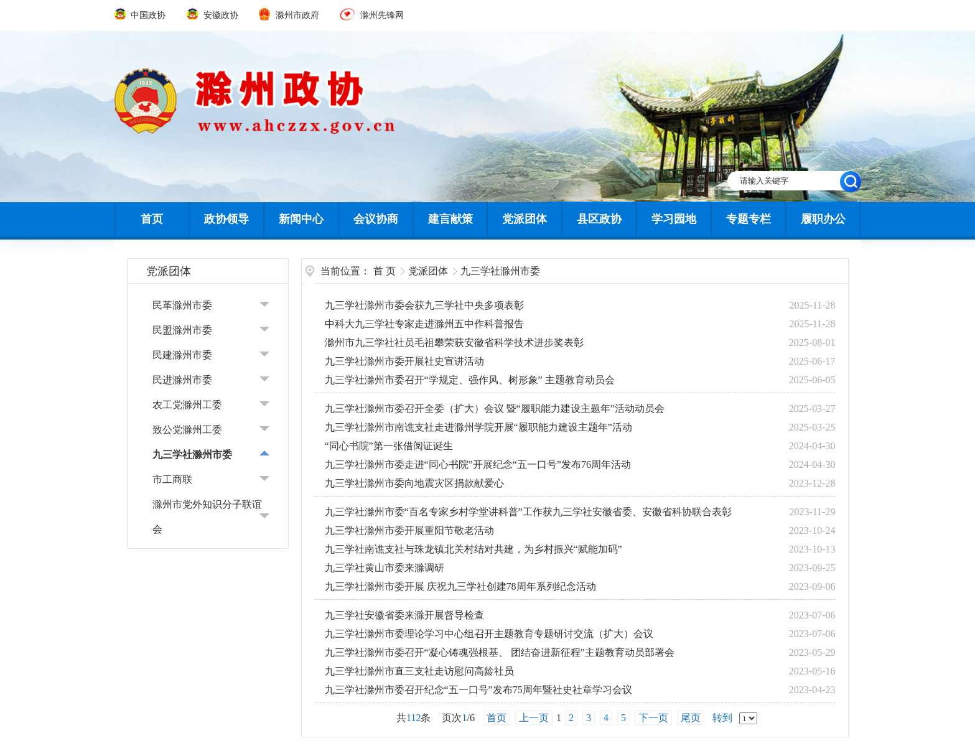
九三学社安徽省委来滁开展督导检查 (404, 615)
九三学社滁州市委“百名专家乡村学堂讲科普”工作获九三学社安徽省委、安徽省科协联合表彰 (528, 511)
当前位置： (345, 271)
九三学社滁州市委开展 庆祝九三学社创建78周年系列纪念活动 (460, 586)
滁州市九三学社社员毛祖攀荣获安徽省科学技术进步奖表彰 (454, 342)
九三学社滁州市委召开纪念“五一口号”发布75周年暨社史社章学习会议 (478, 689)
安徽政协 (213, 15)
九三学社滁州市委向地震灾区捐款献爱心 (414, 483)
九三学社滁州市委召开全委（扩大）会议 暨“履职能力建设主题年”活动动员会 (495, 408)
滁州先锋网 (371, 15)
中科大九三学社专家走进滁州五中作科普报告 (424, 324)
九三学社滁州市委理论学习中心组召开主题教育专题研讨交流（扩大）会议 (489, 633)
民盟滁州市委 (182, 330)
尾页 (691, 717)
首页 (152, 219)
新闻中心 (301, 219)
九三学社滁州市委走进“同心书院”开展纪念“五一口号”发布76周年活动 (478, 464)
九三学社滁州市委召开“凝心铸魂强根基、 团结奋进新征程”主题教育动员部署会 (499, 652)
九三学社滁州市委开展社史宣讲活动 (404, 361)
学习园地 (673, 219)
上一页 (534, 717)
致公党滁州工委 (187, 429)
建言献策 (450, 219)
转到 (722, 717)
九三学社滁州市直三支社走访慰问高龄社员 (419, 671)
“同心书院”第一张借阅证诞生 (389, 446)
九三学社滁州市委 (192, 454)
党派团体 (524, 219)
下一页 (653, 717)
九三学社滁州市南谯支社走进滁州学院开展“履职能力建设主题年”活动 (478, 427)
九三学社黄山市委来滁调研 (384, 567)
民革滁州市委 (182, 305)
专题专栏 (748, 219)
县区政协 (599, 219)
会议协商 (375, 219)
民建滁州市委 (182, 355)
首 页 (384, 271)
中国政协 (141, 15)
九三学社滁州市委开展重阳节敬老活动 (409, 530)
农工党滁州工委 (187, 404)
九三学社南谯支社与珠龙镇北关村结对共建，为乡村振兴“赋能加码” (473, 549)
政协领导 (226, 219)
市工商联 (172, 479)
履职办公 (823, 219)
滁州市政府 (290, 15)
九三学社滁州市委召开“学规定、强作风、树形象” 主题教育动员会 (470, 380)
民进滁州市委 (182, 380)
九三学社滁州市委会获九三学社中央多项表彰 (424, 305)
